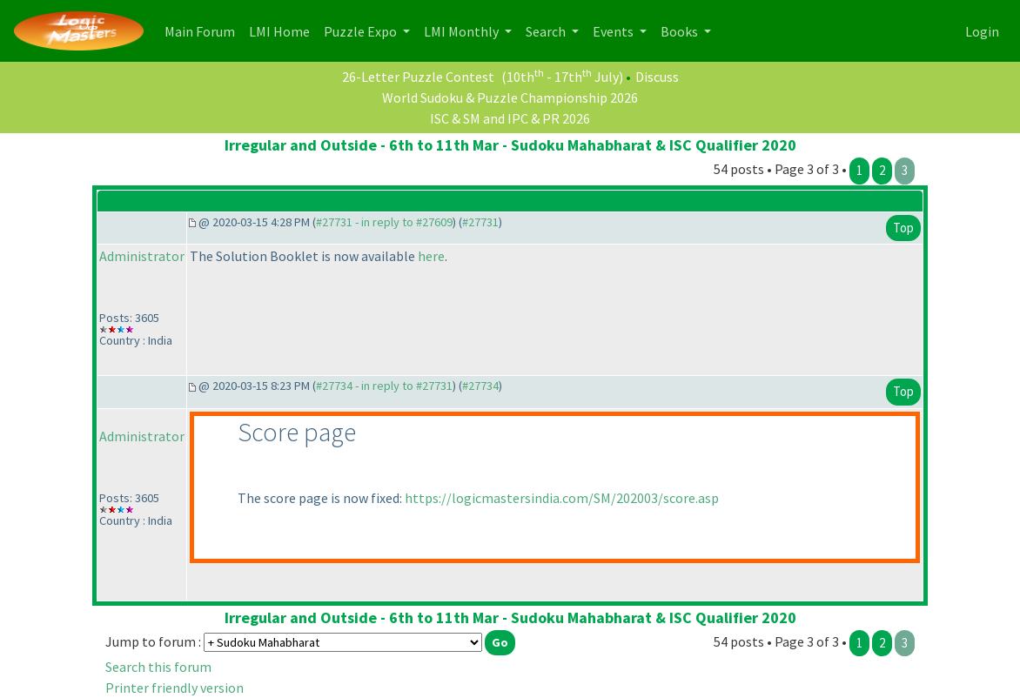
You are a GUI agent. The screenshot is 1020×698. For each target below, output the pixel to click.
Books (681, 31)
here (431, 256)
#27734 (480, 385)
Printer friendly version (174, 687)
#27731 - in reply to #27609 (384, 222)
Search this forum (158, 666)
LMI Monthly (462, 31)
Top (903, 227)
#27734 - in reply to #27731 (384, 385)
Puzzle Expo (361, 31)
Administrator (142, 256)
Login (982, 31)
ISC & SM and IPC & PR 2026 (510, 118)
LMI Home (283, 30)
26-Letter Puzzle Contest (418, 76)
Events (614, 31)
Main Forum (203, 30)
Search (547, 31)
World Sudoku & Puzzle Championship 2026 (510, 97)
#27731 (480, 222)
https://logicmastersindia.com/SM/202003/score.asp (562, 498)
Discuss (657, 76)
